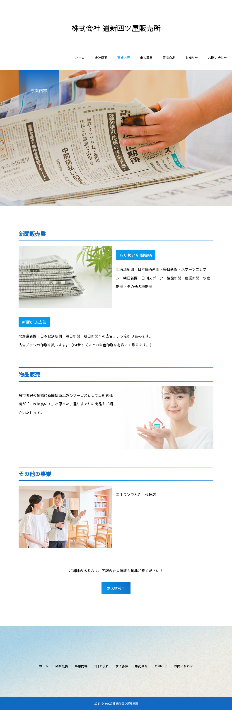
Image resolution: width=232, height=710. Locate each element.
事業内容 (123, 57)
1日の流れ (101, 666)
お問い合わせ (217, 57)
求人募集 (146, 57)
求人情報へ (116, 588)
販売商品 (169, 57)
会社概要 (101, 57)
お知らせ (191, 57)
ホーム (80, 57)
